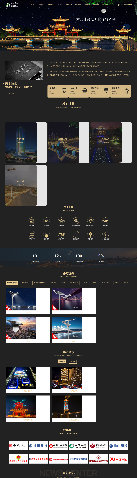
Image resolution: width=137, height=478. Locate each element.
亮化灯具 (69, 5)
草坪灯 (126, 238)
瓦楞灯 (77, 467)
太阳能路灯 (25, 238)
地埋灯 (77, 471)
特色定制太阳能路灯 (40, 238)
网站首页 (33, 5)
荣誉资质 (106, 379)
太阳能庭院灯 (74, 238)
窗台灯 (77, 464)
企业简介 (41, 451)
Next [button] (126, 26)
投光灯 (77, 454)
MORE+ (98, 379)
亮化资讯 (96, 5)
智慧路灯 (53, 238)
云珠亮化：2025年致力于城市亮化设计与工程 (17, 399)
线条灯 (77, 457)
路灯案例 (72, 288)
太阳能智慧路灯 (12, 238)
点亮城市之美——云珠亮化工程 (14, 415)
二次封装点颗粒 (80, 474)
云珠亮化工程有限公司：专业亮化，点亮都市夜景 (19, 431)
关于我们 (42, 5)
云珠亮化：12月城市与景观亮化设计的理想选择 (18, 407)
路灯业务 (60, 5)
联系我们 (105, 5)
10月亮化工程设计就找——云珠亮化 (15, 423)
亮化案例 (62, 288)
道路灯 (63, 238)
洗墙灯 (77, 451)
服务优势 (41, 461)
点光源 (77, 461)
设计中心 (87, 5)
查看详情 (27, 395)
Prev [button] (9, 26)
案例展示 (78, 5)
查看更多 (12, 93)
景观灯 (95, 238)
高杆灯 (117, 238)
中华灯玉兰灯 (106, 238)
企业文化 (41, 454)
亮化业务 (51, 5)
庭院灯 (85, 238)
